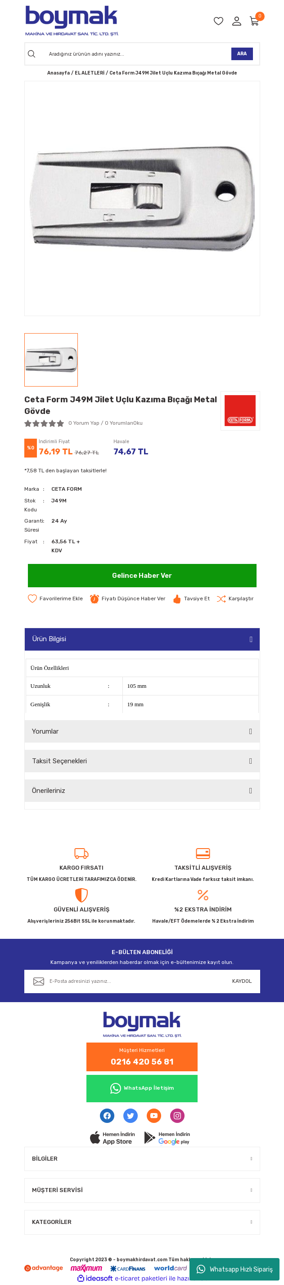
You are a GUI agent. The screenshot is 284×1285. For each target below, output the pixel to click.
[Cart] (254, 21)
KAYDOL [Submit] (242, 981)
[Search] (142, 54)
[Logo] (71, 21)
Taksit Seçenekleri (59, 761)
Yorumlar (45, 731)
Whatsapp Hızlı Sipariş (235, 1269)
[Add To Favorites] (55, 598)
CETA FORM (66, 489)
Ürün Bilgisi (49, 639)
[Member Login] (236, 21)
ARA (242, 54)
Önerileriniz (48, 791)
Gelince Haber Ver (142, 576)
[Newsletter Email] (142, 981)
